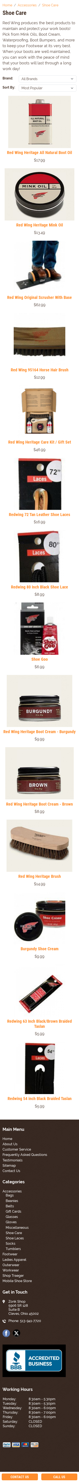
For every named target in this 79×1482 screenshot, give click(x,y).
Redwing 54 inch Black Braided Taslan (40, 1098)
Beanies (12, 1201)
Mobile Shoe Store (17, 1281)
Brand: (8, 78)
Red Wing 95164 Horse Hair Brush (39, 369)
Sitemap (9, 1166)
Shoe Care (14, 1233)
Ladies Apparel (14, 1260)
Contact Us (11, 1171)
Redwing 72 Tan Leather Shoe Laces (39, 514)
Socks (10, 1244)
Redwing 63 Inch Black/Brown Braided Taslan (39, 1024)
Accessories (12, 1191)
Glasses (12, 1217)
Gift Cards (13, 1211)
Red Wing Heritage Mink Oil (39, 225)
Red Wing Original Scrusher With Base (39, 297)
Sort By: (9, 87)
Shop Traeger (13, 1276)
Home (7, 1139)
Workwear (11, 1270)
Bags (10, 1195)
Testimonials (13, 1160)
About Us (10, 1144)
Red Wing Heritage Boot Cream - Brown (39, 804)
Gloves (11, 1222)
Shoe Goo (39, 659)
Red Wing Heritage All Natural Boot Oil (39, 152)
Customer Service (17, 1149)
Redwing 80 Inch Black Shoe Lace (39, 587)
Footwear (10, 1254)
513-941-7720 (30, 1321)
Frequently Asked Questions (25, 1155)
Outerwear (11, 1265)
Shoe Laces (15, 1238)
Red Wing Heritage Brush (39, 876)
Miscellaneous (17, 1228)
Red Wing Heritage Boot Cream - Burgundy (39, 731)
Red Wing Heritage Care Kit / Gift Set (39, 442)
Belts (10, 1206)
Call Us (59, 1477)
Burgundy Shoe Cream (40, 948)
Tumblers (13, 1249)
